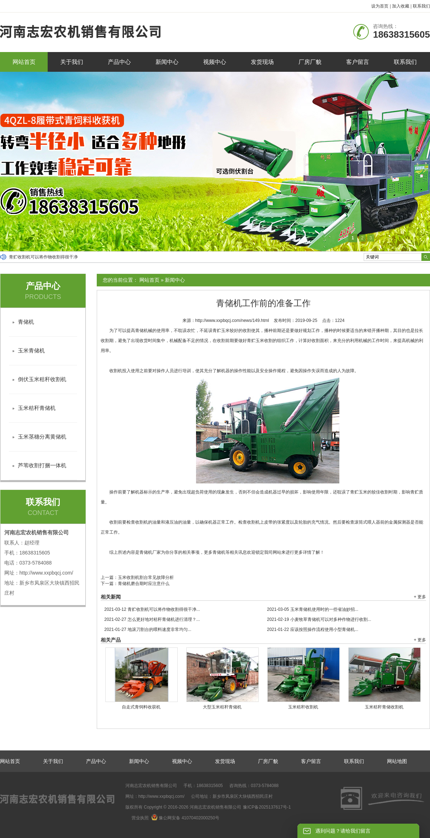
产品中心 (119, 62)
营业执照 (140, 817)
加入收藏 (400, 6)
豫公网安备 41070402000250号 (185, 817)
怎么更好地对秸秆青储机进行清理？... (152, 619)
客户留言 (357, 62)
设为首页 (379, 6)
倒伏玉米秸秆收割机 (42, 379)
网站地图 (397, 761)
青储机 (26, 322)
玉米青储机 (31, 350)
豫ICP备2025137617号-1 (267, 807)
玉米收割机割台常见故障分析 (146, 577)
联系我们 (421, 6)
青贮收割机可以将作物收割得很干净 (43, 256)
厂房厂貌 (309, 62)
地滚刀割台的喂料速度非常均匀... (147, 629)
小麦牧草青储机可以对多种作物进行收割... (319, 619)
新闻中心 (167, 62)
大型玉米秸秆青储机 (222, 707)
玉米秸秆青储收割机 (384, 707)
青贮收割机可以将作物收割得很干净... (152, 609)
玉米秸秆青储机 (37, 408)
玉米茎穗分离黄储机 (42, 437)
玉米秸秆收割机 (303, 707)
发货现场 (262, 62)
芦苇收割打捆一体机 (42, 465)
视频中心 (214, 62)
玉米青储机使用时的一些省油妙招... (312, 609)
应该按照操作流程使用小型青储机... (312, 629)
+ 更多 (420, 596)
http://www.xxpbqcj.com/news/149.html (232, 320)
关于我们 (71, 62)
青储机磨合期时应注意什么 (143, 583)
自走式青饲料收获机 (141, 707)
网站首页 (24, 62)
